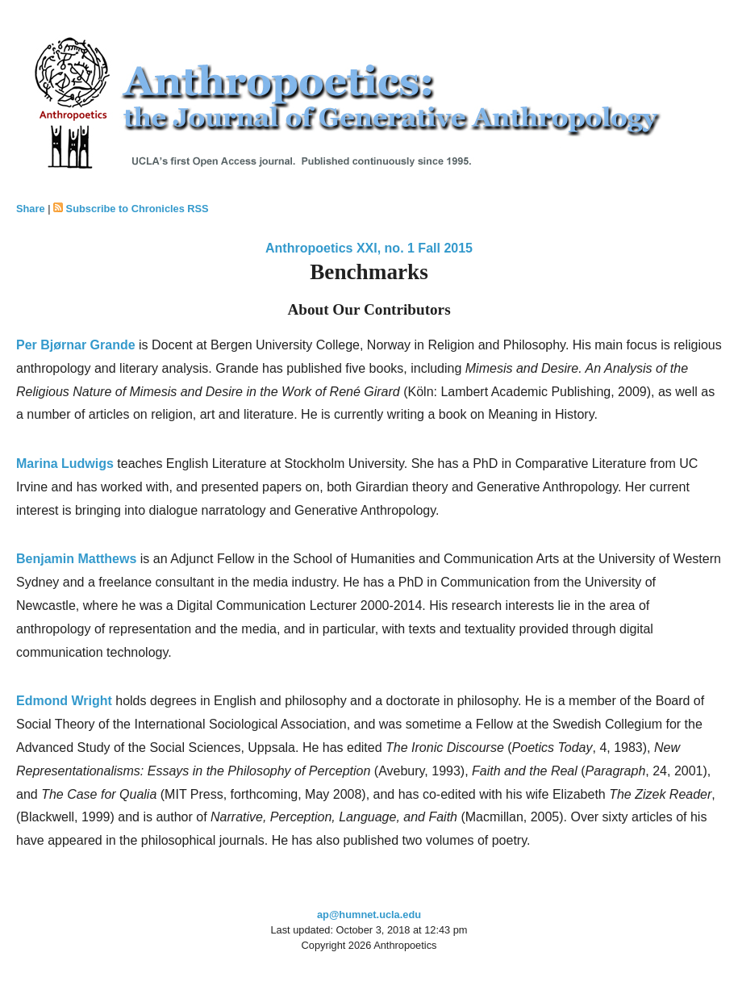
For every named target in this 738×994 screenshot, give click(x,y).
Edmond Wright (64, 701)
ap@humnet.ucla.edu (369, 914)
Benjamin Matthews (76, 559)
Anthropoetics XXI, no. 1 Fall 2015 (369, 248)
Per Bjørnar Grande (76, 345)
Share (30, 209)
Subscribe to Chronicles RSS (137, 209)
